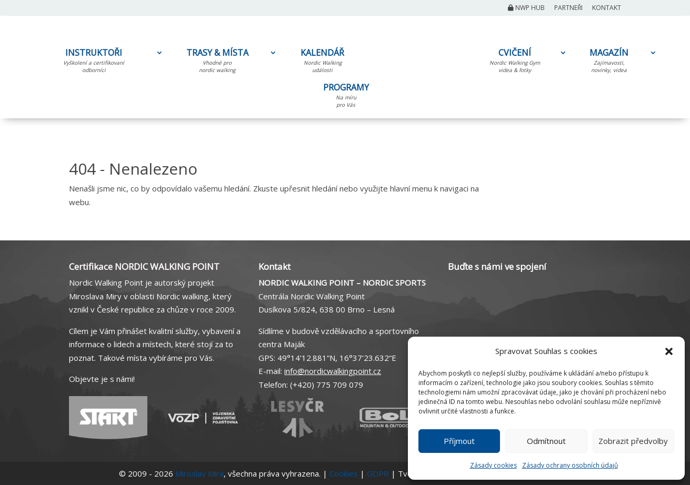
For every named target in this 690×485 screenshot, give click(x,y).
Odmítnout (546, 441)
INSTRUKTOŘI (94, 62)
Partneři (568, 8)
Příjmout (459, 441)
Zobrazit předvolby (633, 441)
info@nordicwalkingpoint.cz (332, 371)
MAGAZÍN (609, 62)
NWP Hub (526, 8)
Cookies (343, 473)
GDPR (378, 473)
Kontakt (606, 8)
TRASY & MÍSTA (217, 62)
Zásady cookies (493, 465)
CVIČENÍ (514, 62)
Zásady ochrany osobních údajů (570, 465)
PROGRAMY (346, 97)
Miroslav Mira (199, 473)
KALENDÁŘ (322, 62)
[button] (669, 351)
